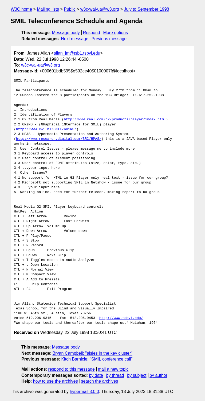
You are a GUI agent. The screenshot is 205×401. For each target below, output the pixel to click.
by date (96, 375)
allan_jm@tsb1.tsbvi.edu (77, 53)
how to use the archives (55, 381)
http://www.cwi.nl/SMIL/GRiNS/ (46, 129)
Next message (74, 38)
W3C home (21, 9)
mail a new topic (113, 369)
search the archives (99, 381)
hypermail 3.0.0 (84, 391)
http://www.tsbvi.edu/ (121, 318)
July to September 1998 (146, 9)
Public (70, 9)
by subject (136, 375)
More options (115, 32)
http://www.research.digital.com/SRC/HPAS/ (58, 139)
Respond (91, 32)
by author (158, 375)
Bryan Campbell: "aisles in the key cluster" (92, 353)
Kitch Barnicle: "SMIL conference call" (96, 359)
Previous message (109, 38)
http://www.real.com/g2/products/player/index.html (115, 119)
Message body (66, 32)
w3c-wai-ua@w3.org (99, 9)
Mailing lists (48, 9)
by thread (115, 375)
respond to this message (71, 369)
